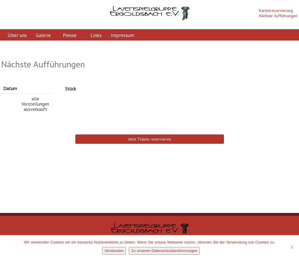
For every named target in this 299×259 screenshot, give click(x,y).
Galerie (43, 35)
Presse (70, 35)
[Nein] (292, 247)
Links (96, 35)
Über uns (17, 35)
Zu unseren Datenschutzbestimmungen (164, 251)
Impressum (122, 35)
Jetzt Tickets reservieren (149, 139)
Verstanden (114, 251)
